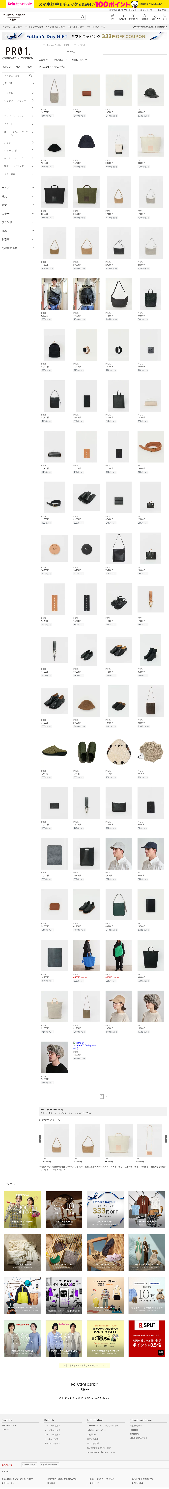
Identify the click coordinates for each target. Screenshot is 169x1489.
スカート (19, 124)
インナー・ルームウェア (19, 158)
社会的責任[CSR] (35, 1481)
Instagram (134, 1424)
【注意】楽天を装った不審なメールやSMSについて (85, 1356)
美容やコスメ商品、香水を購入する (62, 1469)
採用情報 (48, 1481)
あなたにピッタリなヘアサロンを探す (17, 1469)
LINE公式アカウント (139, 1428)
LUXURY (5, 1420)
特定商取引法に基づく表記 (99, 1438)
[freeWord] (18, 76)
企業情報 (5, 1481)
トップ (42, 45)
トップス (19, 93)
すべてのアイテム (52, 1434)
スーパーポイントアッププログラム (103, 1416)
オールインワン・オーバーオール (19, 133)
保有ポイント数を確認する (143, 1469)
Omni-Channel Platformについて (101, 1443)
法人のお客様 (93, 1434)
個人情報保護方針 (18, 1481)
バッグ (19, 142)
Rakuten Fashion (54, 45)
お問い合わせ (93, 1429)
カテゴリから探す (52, 1425)
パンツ (19, 108)
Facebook (134, 1420)
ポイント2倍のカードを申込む (102, 1469)
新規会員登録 (136, 1416)
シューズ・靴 (19, 150)
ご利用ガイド (93, 1425)
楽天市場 (162, 10)
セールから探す (51, 1429)
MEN (18, 67)
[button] (56, 1134)
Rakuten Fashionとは (96, 1420)
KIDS (29, 67)
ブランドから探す (52, 1416)
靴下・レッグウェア (19, 166)
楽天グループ (146, 10)
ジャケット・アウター (19, 100)
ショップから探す (52, 1420)
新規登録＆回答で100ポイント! (123, 10)
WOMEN (7, 67)
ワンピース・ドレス (19, 116)
